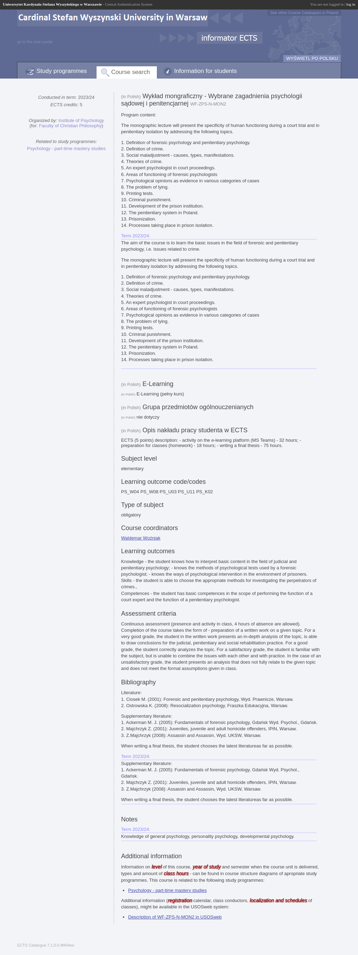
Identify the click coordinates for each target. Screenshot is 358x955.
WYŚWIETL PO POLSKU (312, 58)
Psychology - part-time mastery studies (66, 148)
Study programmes (62, 71)
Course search (130, 72)
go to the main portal (34, 42)
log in (350, 4)
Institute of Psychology (81, 120)
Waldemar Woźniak (140, 538)
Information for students (205, 71)
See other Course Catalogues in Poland (304, 13)
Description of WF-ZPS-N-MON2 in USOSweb (175, 917)
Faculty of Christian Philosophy (70, 125)
